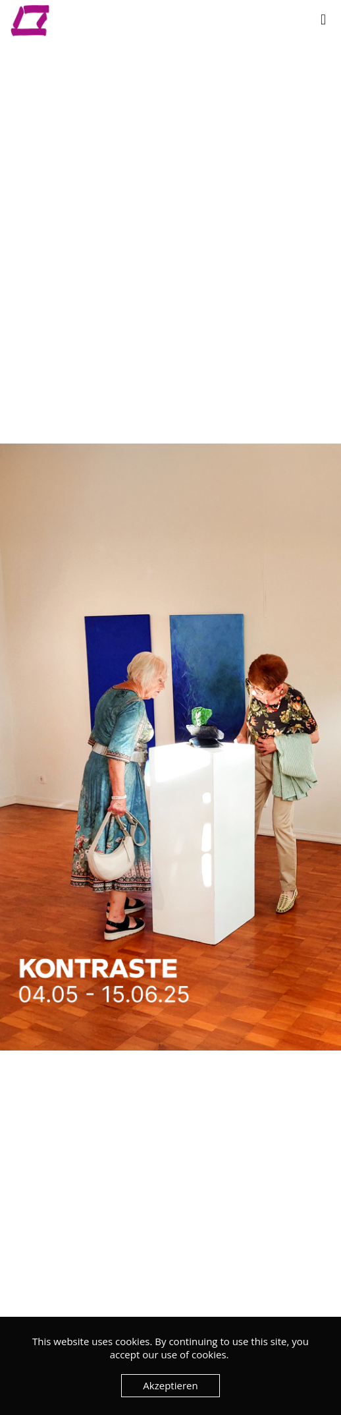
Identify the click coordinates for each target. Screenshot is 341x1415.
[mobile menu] (323, 20)
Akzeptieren (170, 1385)
